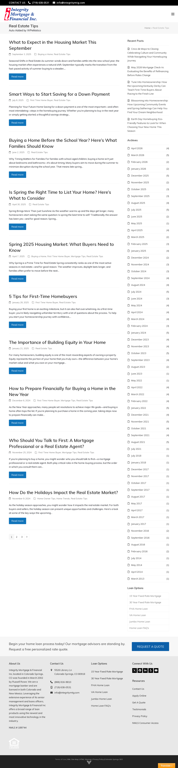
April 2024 (137, 312)
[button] (172, 14)
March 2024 (137, 319)
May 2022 (136, 380)
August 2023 (138, 366)
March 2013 (137, 578)
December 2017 (140, 469)
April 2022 (137, 387)
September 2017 (140, 489)
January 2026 (138, 168)
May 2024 (136, 305)
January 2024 (138, 332)
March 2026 (137, 155)
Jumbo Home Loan (139, 621)
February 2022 (139, 401)
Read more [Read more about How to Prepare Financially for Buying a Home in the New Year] (17, 422)
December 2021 (140, 414)
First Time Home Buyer (41, 100)
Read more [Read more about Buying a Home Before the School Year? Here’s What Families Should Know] (17, 174)
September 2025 (140, 196)
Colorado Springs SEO (114, 759)
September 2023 (140, 360)
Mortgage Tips (78, 256)
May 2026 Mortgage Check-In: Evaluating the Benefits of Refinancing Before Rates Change (147, 71)
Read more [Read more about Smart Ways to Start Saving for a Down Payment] (17, 122)
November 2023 (140, 346)
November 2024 (140, 264)
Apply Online (139, 695)
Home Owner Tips (46, 498)
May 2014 (136, 565)
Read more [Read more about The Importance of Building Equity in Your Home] (17, 370)
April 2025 (137, 230)
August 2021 (138, 442)
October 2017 (138, 482)
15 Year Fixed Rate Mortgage (145, 595)
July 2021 (136, 448)
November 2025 (140, 182)
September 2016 (140, 537)
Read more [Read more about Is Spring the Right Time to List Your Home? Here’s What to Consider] (17, 226)
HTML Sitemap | (86, 759)
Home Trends (63, 498)
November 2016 (140, 530)
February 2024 (139, 325)
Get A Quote (138, 702)
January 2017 (138, 523)
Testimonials (139, 709)
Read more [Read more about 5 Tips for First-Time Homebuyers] (17, 324)
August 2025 (138, 202)
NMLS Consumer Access (145, 722)
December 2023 (140, 339)
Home (147, 27)
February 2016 (139, 551)
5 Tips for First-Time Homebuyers (43, 296)
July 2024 (136, 291)
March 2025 (137, 237)
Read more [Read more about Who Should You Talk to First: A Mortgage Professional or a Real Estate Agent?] (17, 474)
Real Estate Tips (62, 54)
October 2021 (138, 428)
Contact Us (138, 688)
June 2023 (136, 373)
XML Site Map (72, 759)
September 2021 (140, 435)
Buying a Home (45, 54)
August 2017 (138, 496)
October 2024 (138, 271)
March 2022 (137, 394)
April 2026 (137, 148)
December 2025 (140, 175)
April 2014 (137, 571)
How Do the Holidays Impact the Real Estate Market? (63, 492)
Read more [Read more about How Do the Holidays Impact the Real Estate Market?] (17, 520)
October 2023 (138, 353)
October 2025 (138, 189)
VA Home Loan (137, 615)
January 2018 (138, 462)
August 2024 (138, 284)
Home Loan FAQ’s (139, 627)
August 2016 (138, 544)
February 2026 (139, 161)
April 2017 (137, 510)
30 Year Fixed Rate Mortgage (145, 602)
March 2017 (137, 517)
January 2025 (138, 250)
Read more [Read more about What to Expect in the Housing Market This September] (17, 76)
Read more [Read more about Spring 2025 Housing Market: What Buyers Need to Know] (17, 278)
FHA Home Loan (138, 608)
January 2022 (138, 407)
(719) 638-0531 (40, 2)
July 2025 (136, 209)
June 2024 (136, 298)
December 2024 (140, 257)
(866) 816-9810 (62, 682)
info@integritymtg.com (71, 2)
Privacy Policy (139, 716)
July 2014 (136, 558)
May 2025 (136, 223)
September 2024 (140, 278)
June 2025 (136, 216)
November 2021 (140, 421)
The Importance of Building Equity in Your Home (57, 342)
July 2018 (136, 455)
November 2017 (140, 476)
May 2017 (136, 503)
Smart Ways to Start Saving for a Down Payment (59, 94)
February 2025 (139, 243)
